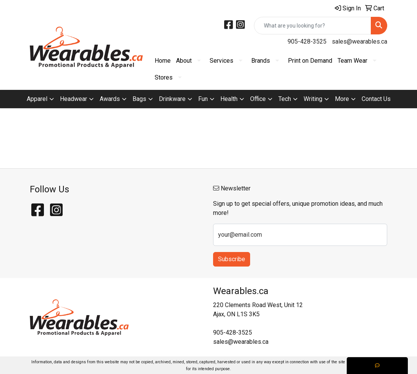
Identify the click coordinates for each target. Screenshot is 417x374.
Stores (164, 77)
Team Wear (352, 60)
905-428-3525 (307, 41)
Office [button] (258, 98)
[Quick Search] (312, 25)
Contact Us (376, 98)
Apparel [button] (37, 98)
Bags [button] (139, 98)
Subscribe (231, 259)
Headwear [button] (73, 98)
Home (163, 60)
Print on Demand (310, 60)
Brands (260, 60)
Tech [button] (284, 98)
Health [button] (229, 98)
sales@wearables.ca (359, 41)
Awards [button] (110, 98)
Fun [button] (203, 98)
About (184, 60)
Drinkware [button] (172, 98)
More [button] (342, 98)
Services (221, 60)
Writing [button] (313, 98)
